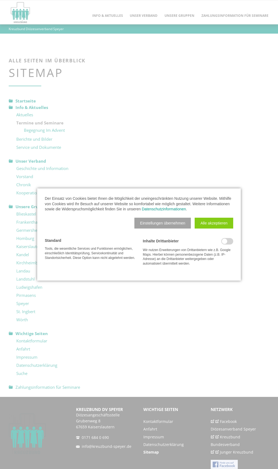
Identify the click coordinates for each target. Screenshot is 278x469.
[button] (162, 223)
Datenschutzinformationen (164, 209)
